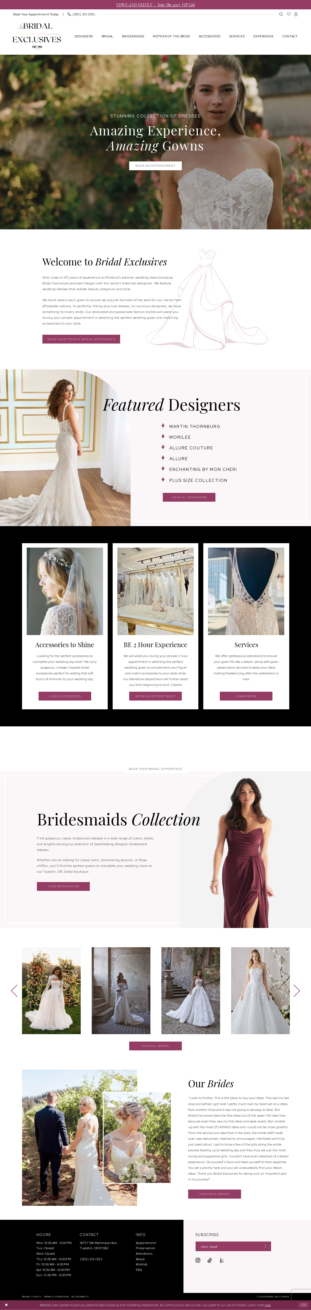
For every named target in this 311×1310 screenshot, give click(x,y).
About (140, 1259)
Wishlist (142, 1264)
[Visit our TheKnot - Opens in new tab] (222, 1260)
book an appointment (156, 696)
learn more (246, 696)
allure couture (191, 448)
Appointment (146, 1243)
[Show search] (281, 14)
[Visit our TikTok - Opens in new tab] (209, 1260)
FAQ (139, 1270)
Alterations (144, 1254)
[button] (296, 14)
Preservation (145, 1248)
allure (178, 459)
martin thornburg (195, 426)
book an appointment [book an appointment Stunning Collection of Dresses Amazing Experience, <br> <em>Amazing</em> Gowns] (156, 165)
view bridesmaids (63, 886)
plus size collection (198, 480)
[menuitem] (36, 14)
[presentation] (51, 990)
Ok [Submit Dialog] (303, 1305)
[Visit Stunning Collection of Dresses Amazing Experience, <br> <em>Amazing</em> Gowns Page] (155, 142)
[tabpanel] (155, 142)
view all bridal (156, 1046)
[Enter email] (233, 1246)
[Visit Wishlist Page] (289, 14)
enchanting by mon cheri (203, 469)
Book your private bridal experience (81, 339)
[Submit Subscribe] (264, 1246)
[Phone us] (81, 14)
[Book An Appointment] (36, 14)
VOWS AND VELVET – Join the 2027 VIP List (155, 4)
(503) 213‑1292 (91, 1259)
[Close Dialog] (6, 1305)
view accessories (65, 696)
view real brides (214, 1194)
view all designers (189, 497)
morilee (180, 437)
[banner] (37, 36)
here (268, 1305)
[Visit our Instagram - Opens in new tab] (198, 1260)
